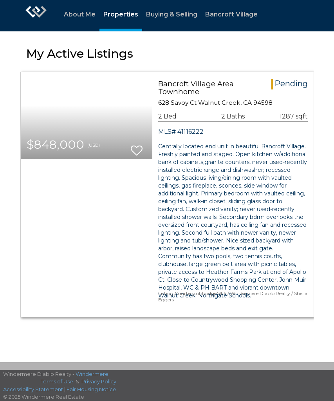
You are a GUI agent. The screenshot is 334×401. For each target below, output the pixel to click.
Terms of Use (57, 381)
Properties (120, 14)
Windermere (92, 374)
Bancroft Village (231, 14)
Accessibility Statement (33, 389)
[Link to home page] (36, 15)
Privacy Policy (98, 381)
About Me (80, 14)
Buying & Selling (171, 14)
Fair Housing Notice (91, 389)
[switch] (136, 147)
